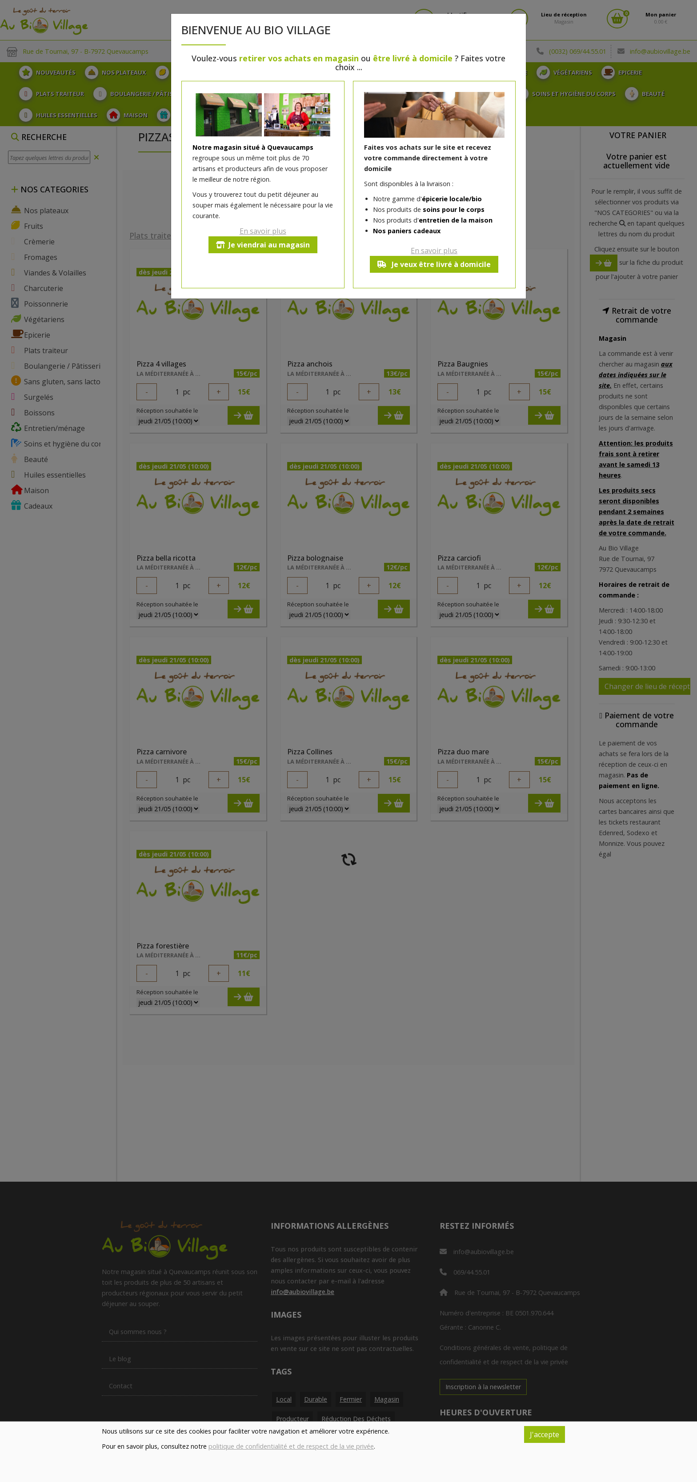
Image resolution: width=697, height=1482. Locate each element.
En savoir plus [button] (263, 231)
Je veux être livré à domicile (434, 264)
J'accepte (544, 1434)
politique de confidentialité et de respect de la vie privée (291, 1446)
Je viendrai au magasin (263, 245)
